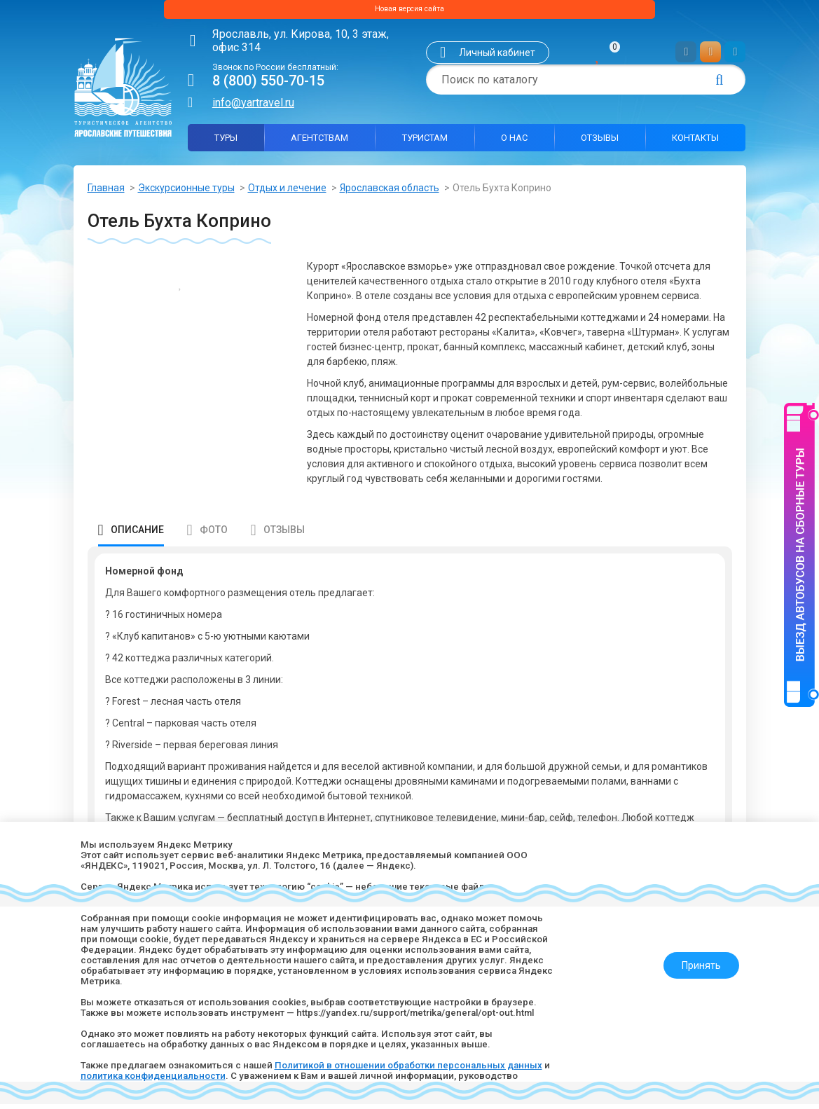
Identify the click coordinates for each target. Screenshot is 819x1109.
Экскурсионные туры (186, 192)
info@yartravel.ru (253, 107)
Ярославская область (389, 192)
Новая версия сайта (409, 12)
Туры (226, 142)
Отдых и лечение (287, 192)
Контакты (695, 142)
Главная (106, 192)
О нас (514, 142)
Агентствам (319, 142)
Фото (214, 534)
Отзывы (600, 142)
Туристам (425, 142)
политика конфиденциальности (204, 1074)
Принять (695, 951)
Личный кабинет (497, 58)
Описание (137, 534)
